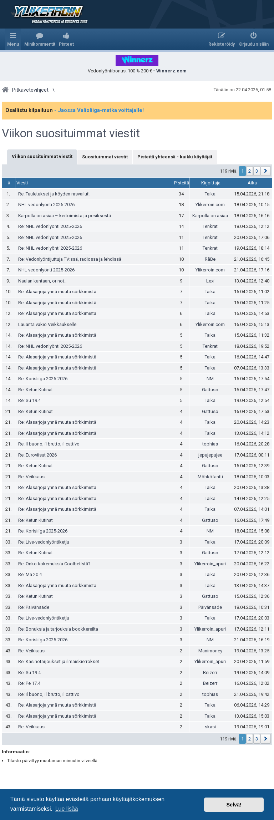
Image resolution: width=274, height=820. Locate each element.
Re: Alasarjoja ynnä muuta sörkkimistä (57, 291)
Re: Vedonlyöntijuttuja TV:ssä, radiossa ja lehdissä (69, 259)
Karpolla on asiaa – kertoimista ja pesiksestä (64, 215)
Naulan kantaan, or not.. (42, 281)
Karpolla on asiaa (210, 215)
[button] (265, 171)
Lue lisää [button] (66, 809)
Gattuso (210, 389)
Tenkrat (210, 226)
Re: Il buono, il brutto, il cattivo (49, 444)
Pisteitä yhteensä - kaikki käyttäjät (174, 156)
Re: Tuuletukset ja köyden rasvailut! (54, 194)
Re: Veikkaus (31, 476)
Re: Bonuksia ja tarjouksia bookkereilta (58, 629)
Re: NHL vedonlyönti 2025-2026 (50, 226)
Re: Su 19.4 (29, 400)
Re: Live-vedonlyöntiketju (43, 542)
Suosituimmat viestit (105, 156)
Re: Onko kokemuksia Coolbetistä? (54, 563)
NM (210, 378)
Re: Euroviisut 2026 (37, 455)
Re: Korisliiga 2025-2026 (42, 378)
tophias (210, 444)
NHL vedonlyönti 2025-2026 (46, 204)
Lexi (210, 281)
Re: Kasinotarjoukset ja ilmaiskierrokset (58, 661)
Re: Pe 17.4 (29, 683)
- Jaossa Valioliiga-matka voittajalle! (99, 110)
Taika (210, 194)
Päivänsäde (210, 607)
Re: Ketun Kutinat (35, 389)
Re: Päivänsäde (33, 607)
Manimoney (210, 650)
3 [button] (256, 171)
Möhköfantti (210, 476)
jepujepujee (210, 455)
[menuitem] (39, 39)
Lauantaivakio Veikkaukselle (47, 324)
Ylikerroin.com (210, 204)
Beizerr (210, 672)
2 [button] (249, 171)
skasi (210, 726)
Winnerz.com (171, 70)
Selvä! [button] (233, 805)
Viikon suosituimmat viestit (71, 133)
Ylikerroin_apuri (210, 563)
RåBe (210, 259)
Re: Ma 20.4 (30, 574)
